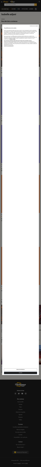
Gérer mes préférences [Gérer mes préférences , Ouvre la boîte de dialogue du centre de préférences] (20, 369)
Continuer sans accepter (34, 25)
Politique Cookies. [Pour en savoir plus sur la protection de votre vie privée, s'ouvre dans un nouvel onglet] (12, 39)
